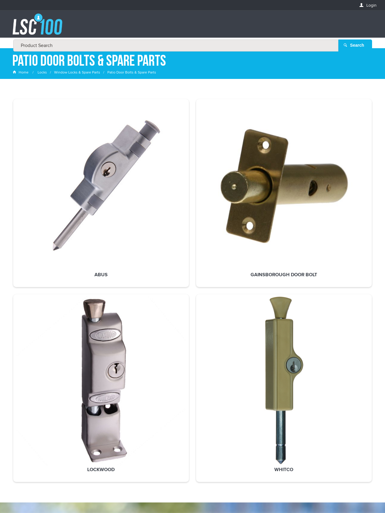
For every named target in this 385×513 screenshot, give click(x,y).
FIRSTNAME (23, 401)
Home (21, 73)
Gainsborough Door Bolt (119, 181)
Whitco (265, 179)
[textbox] (191, 27)
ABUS (46, 179)
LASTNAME (23, 423)
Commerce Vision (237, 495)
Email (18, 379)
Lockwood (192, 179)
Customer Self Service (196, 495)
